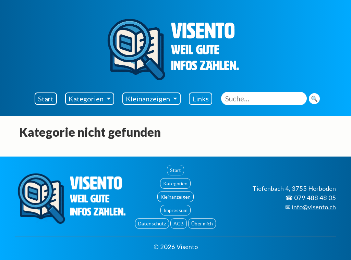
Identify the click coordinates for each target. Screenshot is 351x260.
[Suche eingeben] (264, 98)
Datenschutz (152, 223)
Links (200, 99)
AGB (178, 223)
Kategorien (87, 99)
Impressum (175, 210)
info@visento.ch (314, 207)
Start (45, 99)
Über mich (202, 223)
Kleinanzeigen (148, 99)
